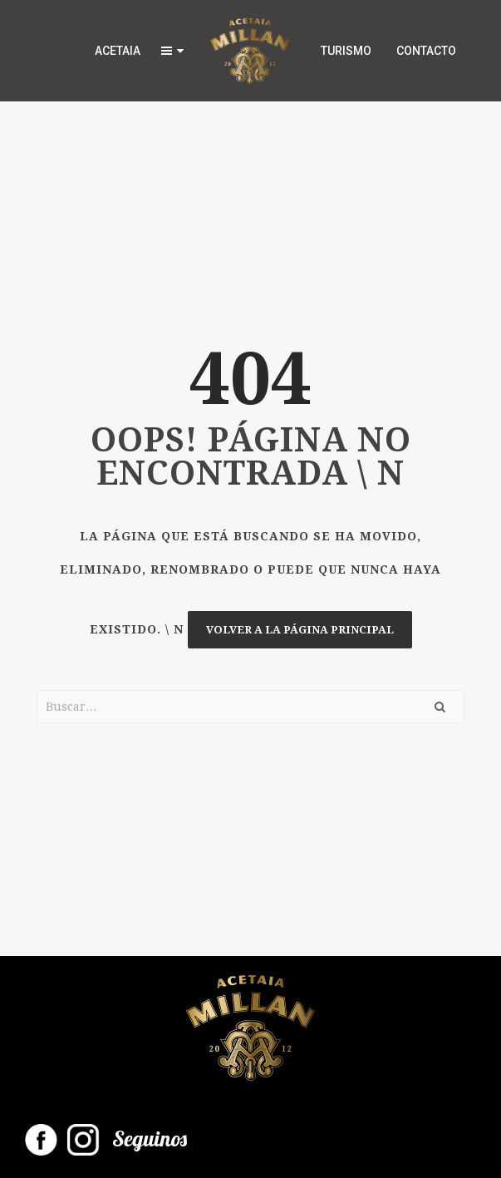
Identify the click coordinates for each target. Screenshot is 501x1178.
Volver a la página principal (300, 630)
